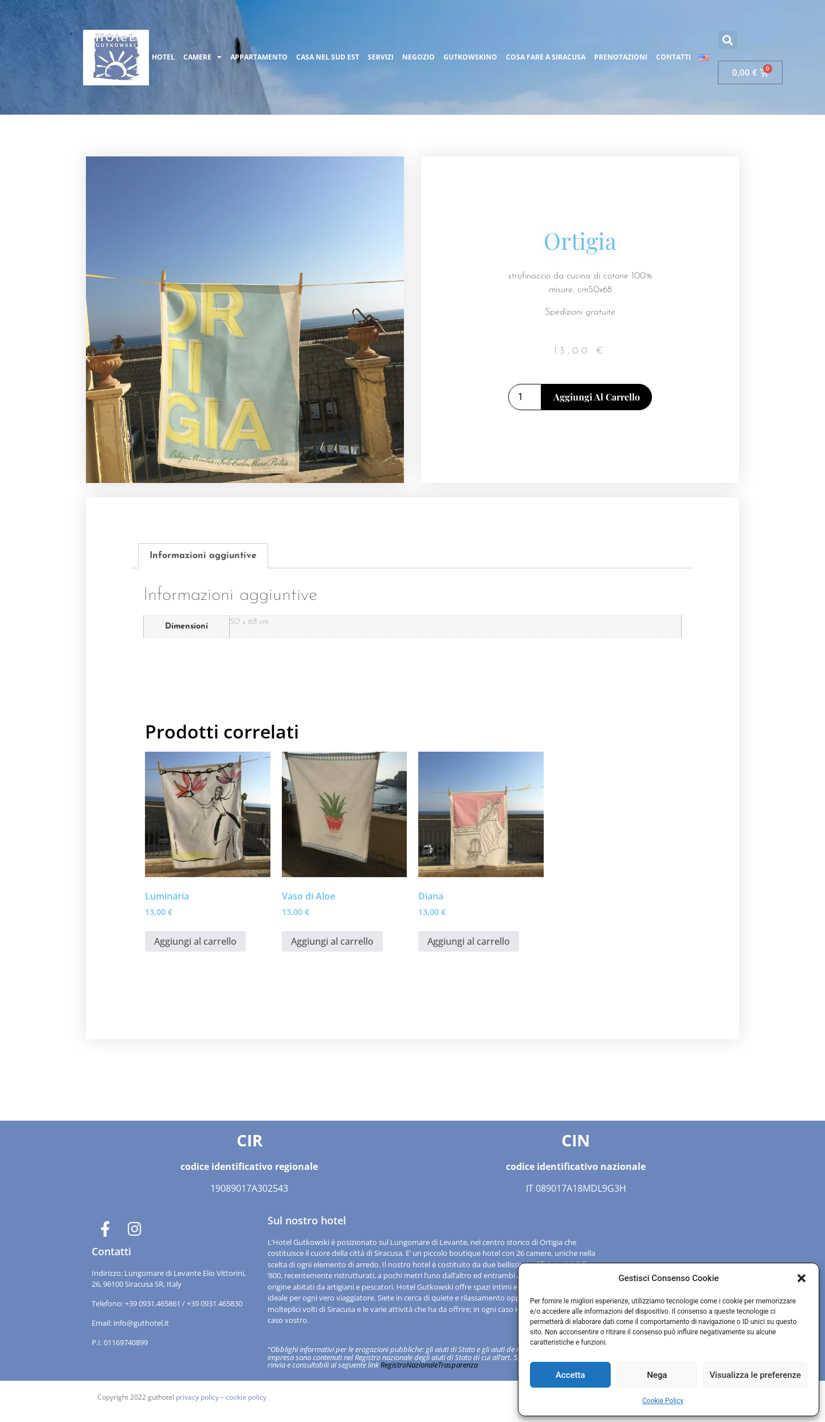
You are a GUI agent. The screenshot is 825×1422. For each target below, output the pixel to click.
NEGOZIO (418, 57)
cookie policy (246, 1396)
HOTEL (163, 57)
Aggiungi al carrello (596, 396)
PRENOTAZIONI (620, 57)
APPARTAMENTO (259, 57)
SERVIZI (381, 57)
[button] (801, 1278)
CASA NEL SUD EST (327, 57)
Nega (657, 1375)
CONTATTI (673, 57)
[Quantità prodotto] (524, 396)
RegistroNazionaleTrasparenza (429, 1364)
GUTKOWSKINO (470, 57)
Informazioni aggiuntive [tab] (203, 555)
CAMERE (202, 57)
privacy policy (197, 1396)
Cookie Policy (662, 1401)
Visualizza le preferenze (755, 1375)
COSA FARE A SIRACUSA (546, 57)
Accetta (571, 1375)
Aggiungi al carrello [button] (195, 940)
